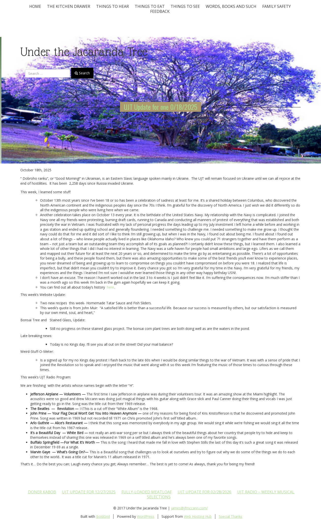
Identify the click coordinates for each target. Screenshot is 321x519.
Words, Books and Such (231, 6)
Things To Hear (112, 6)
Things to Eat (150, 6)
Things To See (185, 6)
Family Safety (276, 6)
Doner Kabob (42, 492)
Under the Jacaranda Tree (83, 51)
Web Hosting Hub (198, 516)
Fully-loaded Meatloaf (146, 492)
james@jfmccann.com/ (189, 508)
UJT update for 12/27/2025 (89, 492)
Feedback (160, 11)
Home (35, 6)
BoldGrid (103, 516)
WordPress (145, 516)
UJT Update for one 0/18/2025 (160, 107)
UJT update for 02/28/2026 (204, 492)
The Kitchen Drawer (68, 6)
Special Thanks (230, 516)
